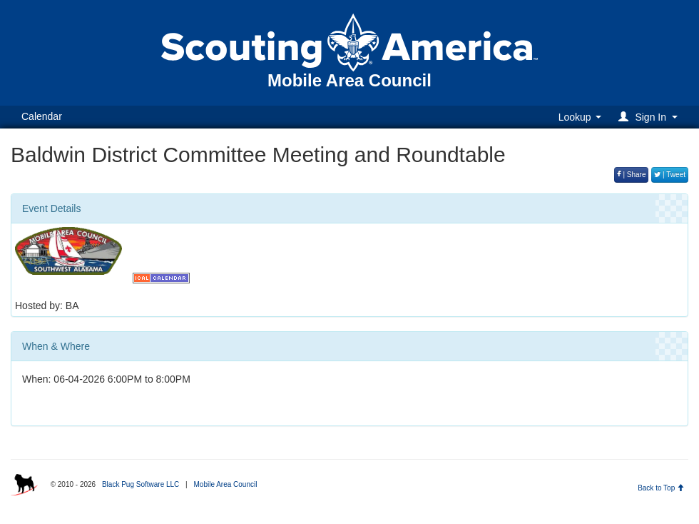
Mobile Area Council (225, 484)
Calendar (41, 116)
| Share (631, 174)
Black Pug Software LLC (140, 484)
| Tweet (669, 174)
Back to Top (661, 488)
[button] (650, 117)
